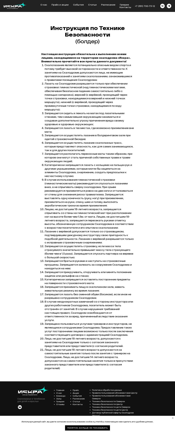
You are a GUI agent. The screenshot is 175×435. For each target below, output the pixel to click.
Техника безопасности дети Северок (111, 407)
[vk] (162, 6)
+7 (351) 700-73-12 (145, 6)
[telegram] (169, 6)
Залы (58, 399)
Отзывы (60, 404)
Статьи (92, 4)
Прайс (76, 390)
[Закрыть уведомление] (172, 418)
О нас (43, 4)
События (78, 4)
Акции (76, 393)
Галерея (124, 4)
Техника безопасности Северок (108, 401)
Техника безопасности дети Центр (110, 410)
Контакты (125, 7)
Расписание (108, 4)
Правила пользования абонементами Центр (114, 393)
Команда (60, 396)
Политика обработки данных (107, 390)
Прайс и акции (60, 4)
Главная (60, 390)
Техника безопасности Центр (107, 404)
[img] (20, 407)
